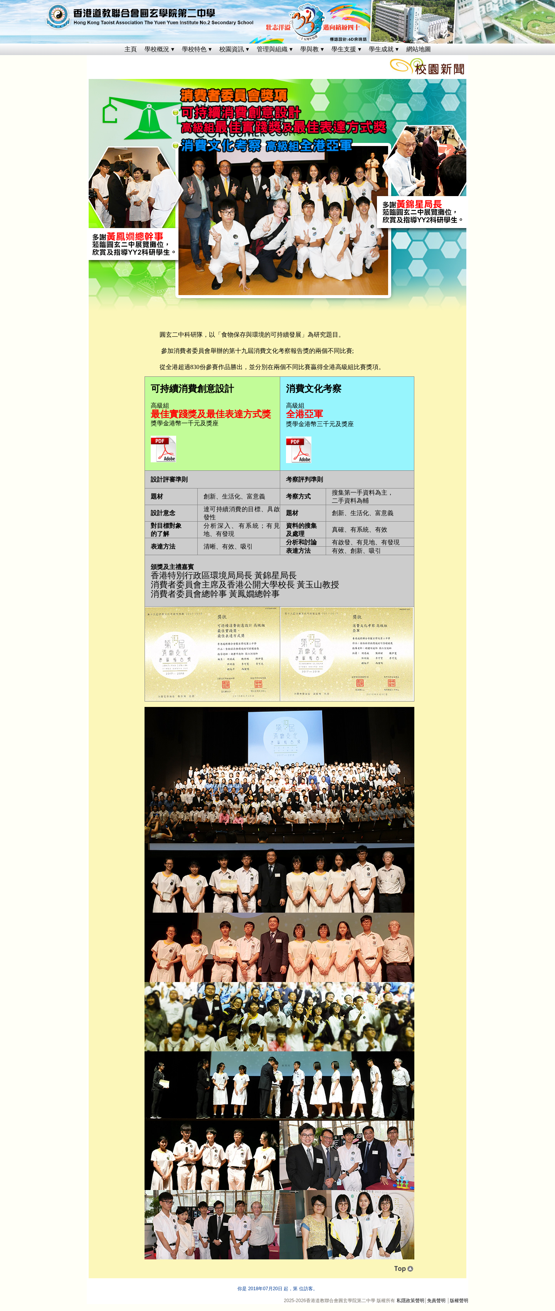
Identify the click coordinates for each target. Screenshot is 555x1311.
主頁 (130, 49)
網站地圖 (418, 49)
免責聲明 (436, 1300)
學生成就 (381, 49)
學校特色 (194, 49)
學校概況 (157, 49)
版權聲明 (459, 1300)
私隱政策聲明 (410, 1300)
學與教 (309, 49)
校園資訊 (231, 49)
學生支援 (343, 49)
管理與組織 (272, 49)
